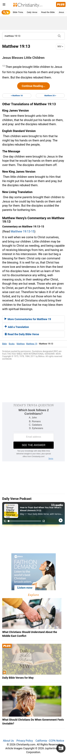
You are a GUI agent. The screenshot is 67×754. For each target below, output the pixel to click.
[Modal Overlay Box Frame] (33, 431)
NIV (60, 46)
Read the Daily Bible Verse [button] (22, 334)
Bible (4, 344)
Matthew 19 (31, 344)
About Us (8, 740)
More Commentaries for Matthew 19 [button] (28, 319)
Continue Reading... (33, 85)
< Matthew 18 (17, 95)
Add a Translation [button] (17, 327)
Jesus (61, 12)
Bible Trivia (18, 12)
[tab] (33, 319)
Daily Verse (32, 12)
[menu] (4, 4)
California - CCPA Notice (49, 740)
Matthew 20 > (50, 95)
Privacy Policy (24, 740)
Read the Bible (48, 12)
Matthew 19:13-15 (22, 231)
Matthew (21, 344)
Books (12, 344)
